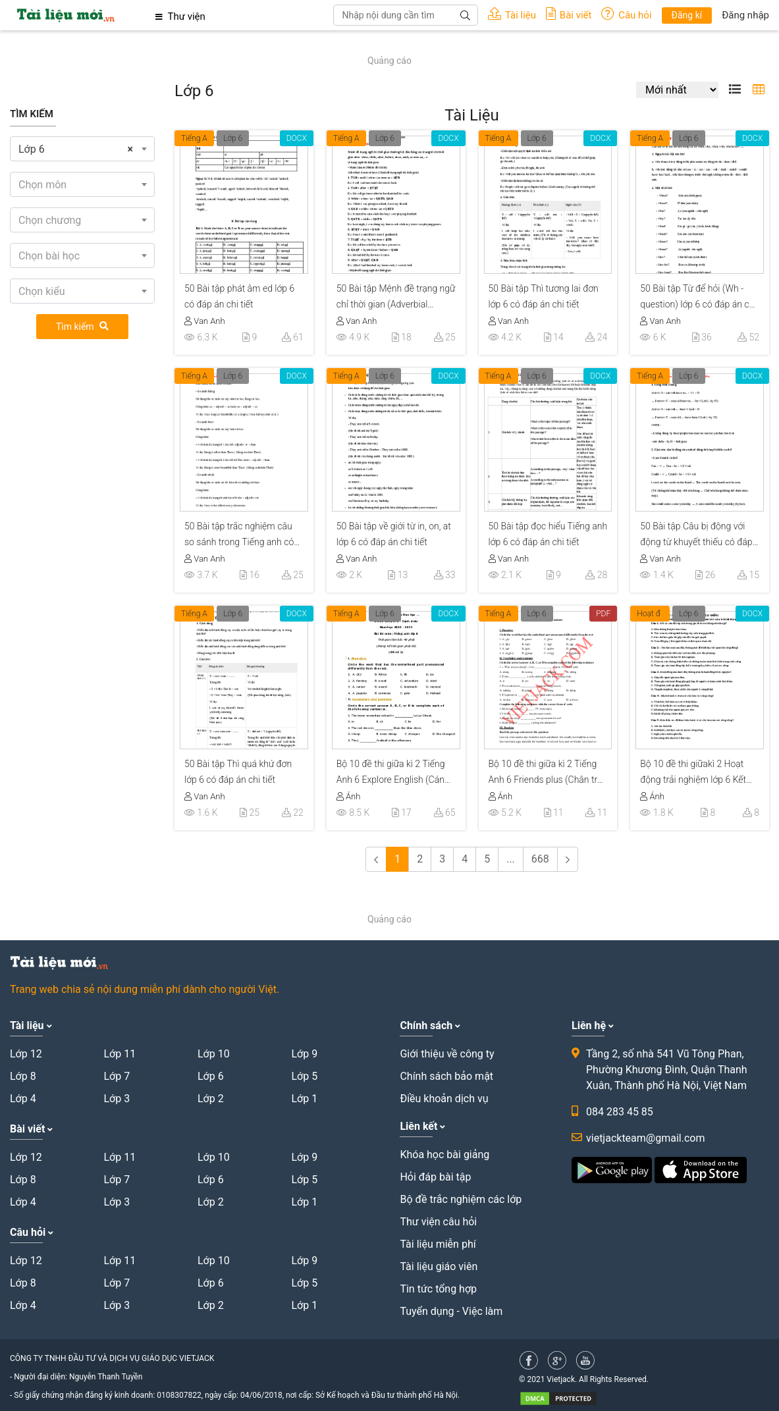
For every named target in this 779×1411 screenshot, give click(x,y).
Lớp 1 (304, 1098)
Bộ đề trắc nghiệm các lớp (461, 1199)
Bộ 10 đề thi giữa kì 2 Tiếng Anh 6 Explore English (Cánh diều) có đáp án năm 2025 (393, 774)
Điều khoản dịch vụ (444, 1098)
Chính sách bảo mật (446, 1076)
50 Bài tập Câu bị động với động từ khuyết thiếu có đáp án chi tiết (696, 536)
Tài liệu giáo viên (438, 1266)
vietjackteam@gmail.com (645, 1138)
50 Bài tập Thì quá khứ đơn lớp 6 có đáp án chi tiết (238, 772)
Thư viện (180, 16)
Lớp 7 (116, 1076)
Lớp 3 (116, 1098)
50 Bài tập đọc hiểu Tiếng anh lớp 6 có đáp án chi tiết (548, 534)
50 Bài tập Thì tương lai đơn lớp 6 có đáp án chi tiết (544, 296)
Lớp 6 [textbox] (75, 149)
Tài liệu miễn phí (437, 1244)
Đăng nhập (745, 15)
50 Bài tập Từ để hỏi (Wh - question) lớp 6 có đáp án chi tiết (698, 298)
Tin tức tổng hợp (438, 1289)
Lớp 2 (211, 1098)
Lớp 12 (26, 1054)
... (510, 859)
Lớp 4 (23, 1098)
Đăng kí (687, 15)
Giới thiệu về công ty (447, 1054)
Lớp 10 (214, 1054)
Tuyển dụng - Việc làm (451, 1311)
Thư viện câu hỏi (438, 1221)
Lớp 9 (304, 1054)
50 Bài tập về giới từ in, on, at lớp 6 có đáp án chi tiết (393, 534)
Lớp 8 (23, 1076)
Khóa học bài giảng (444, 1154)
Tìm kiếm (82, 326)
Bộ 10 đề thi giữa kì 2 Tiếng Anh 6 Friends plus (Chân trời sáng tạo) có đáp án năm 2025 (547, 774)
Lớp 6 (232, 138)
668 (540, 859)
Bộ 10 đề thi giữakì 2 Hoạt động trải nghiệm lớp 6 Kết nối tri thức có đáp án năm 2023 (693, 774)
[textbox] (82, 185)
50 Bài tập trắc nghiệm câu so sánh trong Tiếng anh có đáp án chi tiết (239, 536)
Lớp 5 (304, 1076)
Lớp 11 (119, 1054)
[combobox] (82, 148)
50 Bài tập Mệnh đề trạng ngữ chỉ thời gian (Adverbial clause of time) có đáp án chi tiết (396, 298)
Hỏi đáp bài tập (435, 1177)
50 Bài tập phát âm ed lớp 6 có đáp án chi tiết (239, 296)
